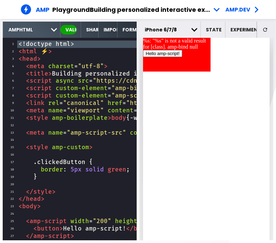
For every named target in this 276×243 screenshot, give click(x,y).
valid (71, 29)
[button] (213, 30)
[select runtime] (31, 30)
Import (110, 29)
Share (92, 29)
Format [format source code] (129, 29)
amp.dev (237, 10)
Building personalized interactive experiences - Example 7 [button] (156, 9)
